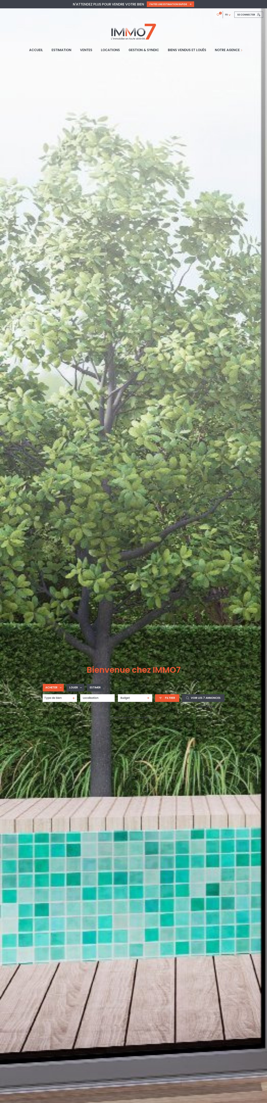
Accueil (36, 50)
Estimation (61, 50)
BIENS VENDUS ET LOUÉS (187, 50)
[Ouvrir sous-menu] (242, 50)
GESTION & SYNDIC (144, 50)
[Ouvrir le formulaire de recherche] (167, 698)
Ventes (86, 50)
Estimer (95, 688)
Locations (110, 50)
